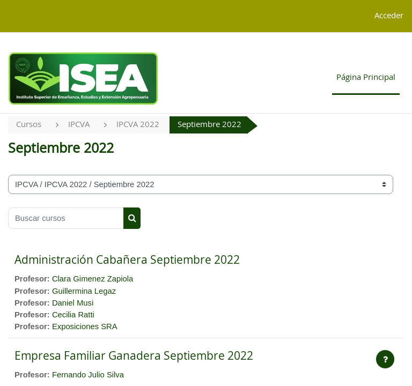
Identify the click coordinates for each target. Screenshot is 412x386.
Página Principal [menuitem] (365, 77)
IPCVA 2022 (137, 125)
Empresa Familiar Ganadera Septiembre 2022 (133, 356)
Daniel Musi (72, 303)
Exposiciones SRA (84, 326)
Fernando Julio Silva (88, 374)
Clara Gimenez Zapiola (92, 278)
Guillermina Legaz (84, 291)
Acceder (388, 16)
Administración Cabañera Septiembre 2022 (127, 260)
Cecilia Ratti (73, 314)
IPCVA (79, 125)
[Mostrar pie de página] (385, 359)
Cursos (28, 125)
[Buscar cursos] (66, 218)
